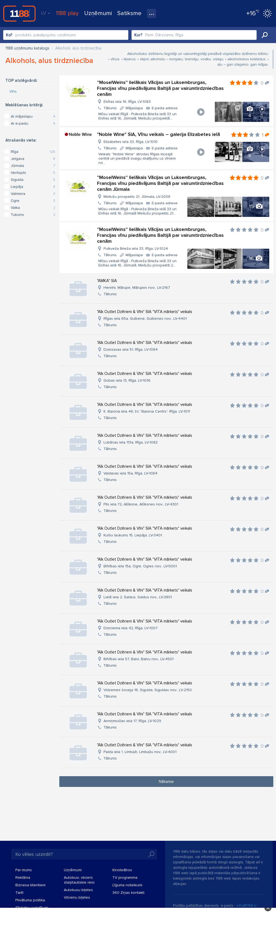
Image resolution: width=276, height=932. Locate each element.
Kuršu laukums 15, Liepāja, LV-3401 (133, 535)
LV (45, 13)
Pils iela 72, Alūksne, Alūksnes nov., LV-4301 (141, 504)
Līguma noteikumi (127, 885)
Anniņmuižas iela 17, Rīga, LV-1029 (132, 721)
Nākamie (166, 781)
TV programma (124, 877)
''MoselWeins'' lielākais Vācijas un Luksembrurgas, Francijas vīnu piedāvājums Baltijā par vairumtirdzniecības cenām (160, 88)
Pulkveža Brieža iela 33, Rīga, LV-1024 (136, 248)
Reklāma (22, 877)
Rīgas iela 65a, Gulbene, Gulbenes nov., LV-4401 (145, 318)
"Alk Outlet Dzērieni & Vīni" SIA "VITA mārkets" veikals (144, 311)
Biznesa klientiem (30, 885)
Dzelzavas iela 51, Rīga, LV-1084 (131, 349)
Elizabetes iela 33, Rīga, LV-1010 (131, 141)
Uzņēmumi (98, 13)
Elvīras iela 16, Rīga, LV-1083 (127, 101)
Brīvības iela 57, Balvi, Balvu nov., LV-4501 (139, 659)
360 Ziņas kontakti (128, 892)
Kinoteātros (122, 870)
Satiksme (129, 13)
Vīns (13, 91)
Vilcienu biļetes (77, 897)
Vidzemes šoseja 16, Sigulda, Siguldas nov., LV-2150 (148, 690)
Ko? (9, 35)
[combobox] (65, 35)
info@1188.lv (247, 905)
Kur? (138, 35)
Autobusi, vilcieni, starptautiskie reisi (79, 880)
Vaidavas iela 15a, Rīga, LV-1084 (130, 473)
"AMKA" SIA (107, 280)
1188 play (67, 13)
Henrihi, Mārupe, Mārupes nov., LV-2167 (137, 287)
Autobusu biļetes (78, 890)
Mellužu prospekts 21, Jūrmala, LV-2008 (137, 196)
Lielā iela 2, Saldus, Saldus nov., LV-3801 (138, 597)
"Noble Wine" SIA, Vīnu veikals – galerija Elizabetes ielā (158, 134)
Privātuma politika (30, 900)
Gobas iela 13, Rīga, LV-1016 (127, 380)
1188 (19, 13)
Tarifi (19, 892)
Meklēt (265, 35)
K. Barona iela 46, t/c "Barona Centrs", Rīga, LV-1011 (147, 411)
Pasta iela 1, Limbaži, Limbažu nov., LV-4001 (140, 752)
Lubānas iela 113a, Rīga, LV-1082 (131, 442)
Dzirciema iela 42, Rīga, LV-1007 (131, 628)
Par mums (23, 870)
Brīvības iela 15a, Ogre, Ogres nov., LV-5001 (140, 566)
